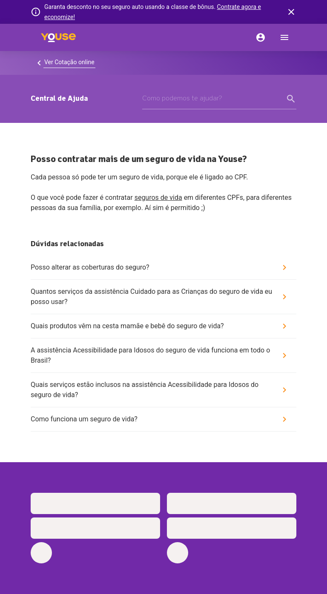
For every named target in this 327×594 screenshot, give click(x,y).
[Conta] (260, 37)
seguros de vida (158, 197)
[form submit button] (291, 98)
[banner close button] (291, 12)
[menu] (284, 37)
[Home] (58, 37)
